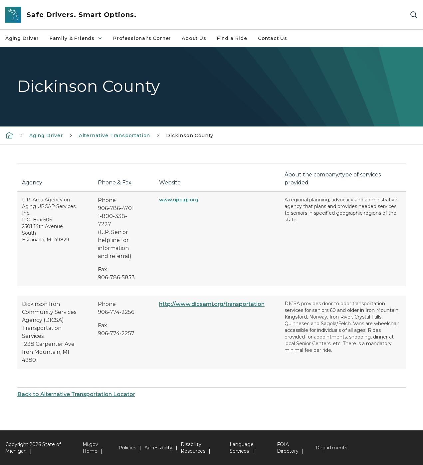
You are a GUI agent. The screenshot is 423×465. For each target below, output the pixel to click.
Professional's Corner (142, 38)
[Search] (414, 15)
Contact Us (272, 38)
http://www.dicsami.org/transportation (212, 304)
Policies (127, 448)
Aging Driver (22, 38)
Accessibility (158, 448)
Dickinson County (189, 135)
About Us (194, 38)
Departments (331, 448)
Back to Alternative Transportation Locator (76, 394)
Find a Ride (232, 38)
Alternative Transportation (114, 135)
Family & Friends (76, 38)
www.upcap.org (178, 200)
